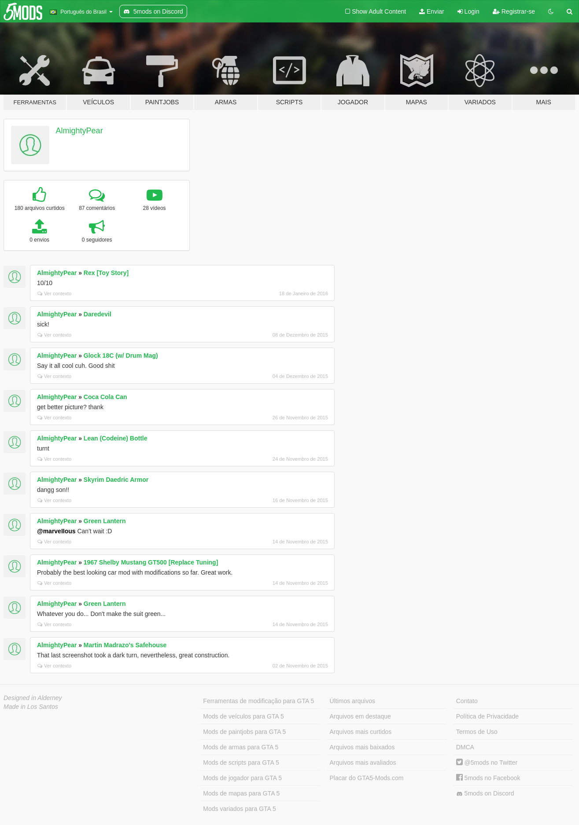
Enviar (431, 11)
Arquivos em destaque (360, 716)
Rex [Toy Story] (106, 272)
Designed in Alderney (33, 697)
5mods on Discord (485, 793)
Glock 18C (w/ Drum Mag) (121, 355)
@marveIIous (56, 531)
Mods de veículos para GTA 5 (243, 716)
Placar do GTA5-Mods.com (367, 777)
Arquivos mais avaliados (363, 762)
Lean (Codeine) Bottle (116, 438)
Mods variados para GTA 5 (239, 808)
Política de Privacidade (487, 716)
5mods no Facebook (488, 778)
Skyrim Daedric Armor (116, 479)
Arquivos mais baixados (362, 747)
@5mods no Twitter (486, 762)
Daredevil (97, 314)
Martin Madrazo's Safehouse (125, 645)
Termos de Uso (477, 731)
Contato (467, 700)
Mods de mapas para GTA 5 (241, 793)
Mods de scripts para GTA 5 (241, 762)
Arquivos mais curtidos (361, 731)
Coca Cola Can (105, 396)
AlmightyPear (79, 130)
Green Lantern (105, 520)
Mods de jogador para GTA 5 (242, 777)
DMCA (465, 747)
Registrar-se (514, 11)
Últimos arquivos (352, 700)
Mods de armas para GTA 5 (240, 747)
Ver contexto (54, 293)
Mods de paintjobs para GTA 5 (244, 731)
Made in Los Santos (31, 706)
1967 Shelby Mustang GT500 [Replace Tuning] (151, 562)
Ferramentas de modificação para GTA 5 (258, 700)
